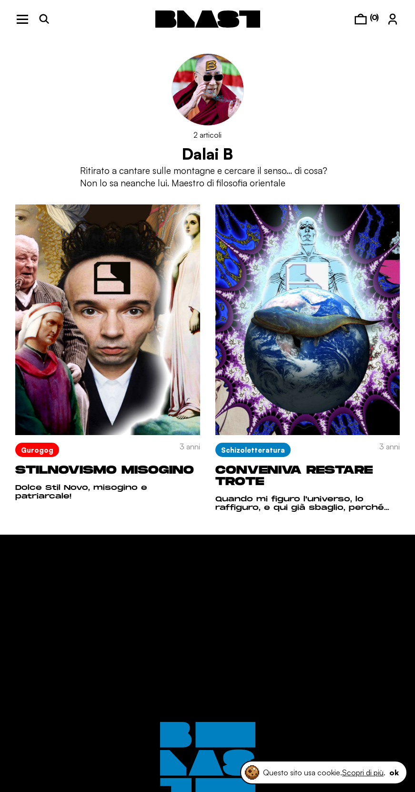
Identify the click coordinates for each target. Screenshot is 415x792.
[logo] (207, 19)
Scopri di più (363, 772)
